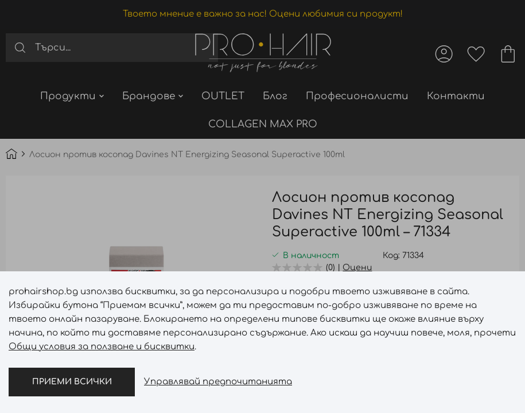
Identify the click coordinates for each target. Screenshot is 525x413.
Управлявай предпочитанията (218, 382)
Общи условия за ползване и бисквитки (102, 347)
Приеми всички (72, 381)
